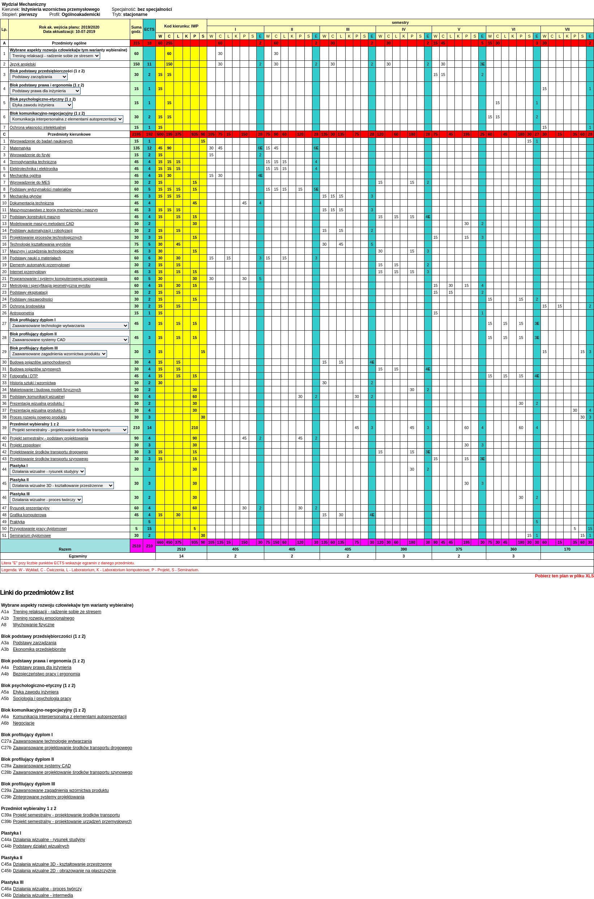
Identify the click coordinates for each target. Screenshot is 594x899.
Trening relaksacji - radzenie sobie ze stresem (57, 611)
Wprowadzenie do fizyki (30, 155)
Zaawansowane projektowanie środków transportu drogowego (72, 747)
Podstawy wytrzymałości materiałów (40, 189)
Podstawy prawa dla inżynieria (42, 667)
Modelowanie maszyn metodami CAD (42, 223)
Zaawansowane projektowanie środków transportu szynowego (72, 772)
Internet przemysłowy (28, 272)
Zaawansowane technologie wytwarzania (52, 741)
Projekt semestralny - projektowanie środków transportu (66, 815)
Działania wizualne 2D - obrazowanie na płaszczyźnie (64, 870)
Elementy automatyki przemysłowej (40, 265)
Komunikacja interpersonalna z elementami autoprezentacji (70, 716)
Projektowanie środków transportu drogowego (49, 452)
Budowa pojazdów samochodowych (40, 362)
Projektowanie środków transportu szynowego (49, 459)
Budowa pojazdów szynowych (35, 369)
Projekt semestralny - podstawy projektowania (49, 438)
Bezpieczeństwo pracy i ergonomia (46, 674)
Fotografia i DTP (24, 376)
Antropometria (22, 313)
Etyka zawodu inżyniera (36, 692)
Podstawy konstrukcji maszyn (35, 217)
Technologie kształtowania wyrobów (40, 244)
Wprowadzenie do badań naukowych (41, 141)
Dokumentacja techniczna (32, 203)
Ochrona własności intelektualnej (38, 127)
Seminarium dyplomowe (30, 535)
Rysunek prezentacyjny (30, 508)
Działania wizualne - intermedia (43, 895)
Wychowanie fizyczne (34, 624)
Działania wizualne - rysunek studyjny (49, 839)
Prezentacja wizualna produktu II (37, 410)
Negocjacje (23, 723)
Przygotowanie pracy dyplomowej (38, 528)
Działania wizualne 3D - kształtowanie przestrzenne (62, 864)
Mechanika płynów (26, 196)
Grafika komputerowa (28, 515)
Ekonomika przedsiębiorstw (39, 649)
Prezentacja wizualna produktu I (37, 403)
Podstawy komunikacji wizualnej (37, 396)
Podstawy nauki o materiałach (35, 258)
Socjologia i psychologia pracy (42, 698)
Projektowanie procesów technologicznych (46, 237)
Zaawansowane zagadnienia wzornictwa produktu (61, 790)
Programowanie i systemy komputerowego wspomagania (58, 278)
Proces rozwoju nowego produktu (38, 417)
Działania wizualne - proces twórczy (47, 888)
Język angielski (23, 64)
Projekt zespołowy (25, 445)
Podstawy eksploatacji (29, 292)
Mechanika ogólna (25, 175)
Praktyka (17, 522)
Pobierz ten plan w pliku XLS (564, 575)
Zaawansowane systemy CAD (42, 765)
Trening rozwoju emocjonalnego (43, 618)
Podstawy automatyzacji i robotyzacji (41, 230)
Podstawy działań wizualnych (41, 846)
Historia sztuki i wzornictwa (33, 383)
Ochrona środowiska (27, 306)
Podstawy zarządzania (34, 642)
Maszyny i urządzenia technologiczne (42, 251)
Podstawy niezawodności (31, 299)
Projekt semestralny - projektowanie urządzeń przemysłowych (72, 821)
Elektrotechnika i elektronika (34, 168)
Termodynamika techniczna (33, 162)
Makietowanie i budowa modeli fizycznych (45, 389)
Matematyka (20, 148)
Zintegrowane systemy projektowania (48, 797)
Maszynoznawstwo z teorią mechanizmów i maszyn (54, 210)
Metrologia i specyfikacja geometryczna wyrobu (50, 285)
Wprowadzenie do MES (30, 182)
